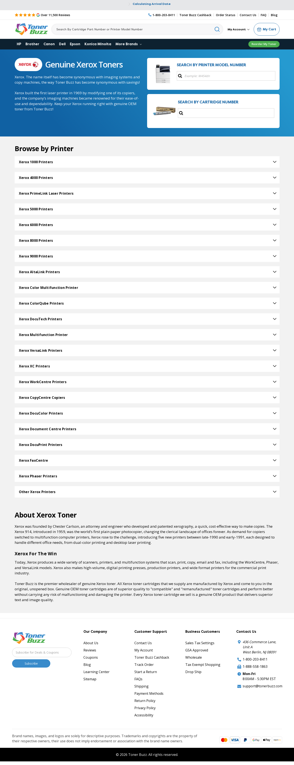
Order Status (225, 15)
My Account (238, 29)
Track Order (144, 664)
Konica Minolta (97, 44)
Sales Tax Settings (199, 643)
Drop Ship (193, 671)
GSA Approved (196, 650)
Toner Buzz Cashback (195, 15)
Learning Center (96, 671)
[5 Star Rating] (42, 15)
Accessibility (143, 715)
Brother (32, 44)
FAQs (138, 679)
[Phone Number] (161, 15)
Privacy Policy (145, 708)
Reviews (89, 650)
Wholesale (193, 657)
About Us (90, 643)
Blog (274, 15)
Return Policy (144, 700)
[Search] (137, 29)
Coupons (90, 657)
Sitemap (89, 679)
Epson (75, 44)
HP (19, 44)
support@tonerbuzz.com (262, 686)
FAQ (263, 15)
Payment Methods (148, 693)
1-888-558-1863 (255, 666)
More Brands (128, 44)
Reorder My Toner (264, 44)
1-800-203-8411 (255, 659)
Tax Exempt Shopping (202, 664)
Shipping (141, 686)
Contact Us (248, 15)
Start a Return (145, 671)
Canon (49, 44)
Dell (62, 44)
